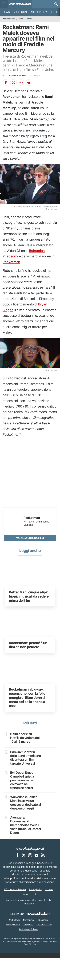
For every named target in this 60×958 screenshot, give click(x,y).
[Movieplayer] (30, 853)
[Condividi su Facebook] (6, 82)
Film (21, 18)
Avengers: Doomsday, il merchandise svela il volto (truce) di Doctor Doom (25, 830)
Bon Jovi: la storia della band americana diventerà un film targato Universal (25, 759)
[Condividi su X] (13, 82)
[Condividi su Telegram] (29, 82)
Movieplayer (9, 18)
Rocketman (11, 262)
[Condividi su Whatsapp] (21, 82)
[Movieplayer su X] (23, 860)
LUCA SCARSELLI (21, 75)
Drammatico (42, 521)
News (6, 12)
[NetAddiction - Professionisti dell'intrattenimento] (38, 918)
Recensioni (20, 12)
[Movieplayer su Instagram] (30, 860)
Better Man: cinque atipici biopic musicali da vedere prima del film (29, 596)
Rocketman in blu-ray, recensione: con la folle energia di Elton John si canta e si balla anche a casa (27, 697)
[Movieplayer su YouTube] (36, 860)
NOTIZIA (7, 75)
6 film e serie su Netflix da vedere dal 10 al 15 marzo (25, 738)
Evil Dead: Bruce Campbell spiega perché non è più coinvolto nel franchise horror (22, 784)
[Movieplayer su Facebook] (17, 860)
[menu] (4, 4)
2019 (31, 521)
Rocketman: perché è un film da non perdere (28, 645)
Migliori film (39, 12)
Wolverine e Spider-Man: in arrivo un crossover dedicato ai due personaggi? (24, 807)
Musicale (28, 524)
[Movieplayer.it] (20, 4)
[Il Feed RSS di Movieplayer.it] (43, 860)
